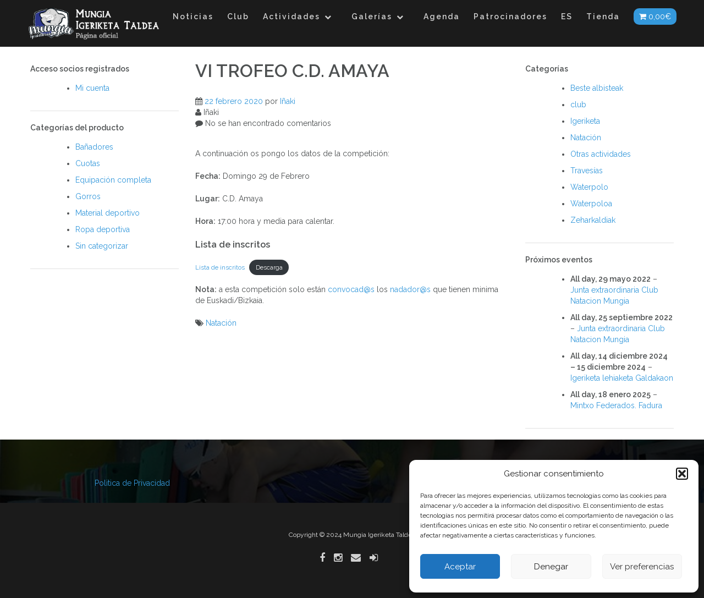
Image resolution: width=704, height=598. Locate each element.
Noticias (193, 16)
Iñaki (287, 101)
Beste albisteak (596, 88)
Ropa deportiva (102, 229)
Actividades (291, 16)
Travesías (586, 170)
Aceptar (460, 567)
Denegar (551, 567)
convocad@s (351, 289)
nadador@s (410, 289)
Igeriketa (585, 121)
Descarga (269, 267)
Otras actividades (600, 154)
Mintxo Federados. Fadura (616, 405)
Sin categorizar (101, 246)
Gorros (88, 196)
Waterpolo (589, 187)
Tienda (603, 16)
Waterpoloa (591, 203)
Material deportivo (107, 213)
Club (238, 16)
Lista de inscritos (220, 267)
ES (567, 16)
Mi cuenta (92, 88)
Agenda (442, 16)
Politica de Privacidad (132, 483)
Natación (221, 323)
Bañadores (94, 146)
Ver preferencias (642, 567)
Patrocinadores (510, 16)
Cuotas (87, 163)
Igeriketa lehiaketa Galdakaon (621, 378)
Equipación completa (113, 179)
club (578, 104)
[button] (682, 473)
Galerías (371, 16)
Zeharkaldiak (592, 220)
